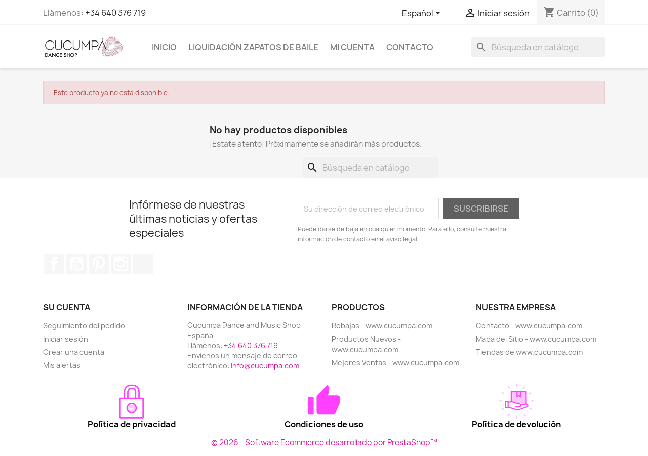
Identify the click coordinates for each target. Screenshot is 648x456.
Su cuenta (66, 307)
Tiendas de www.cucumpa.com (529, 352)
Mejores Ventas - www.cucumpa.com (395, 362)
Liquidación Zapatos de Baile (253, 47)
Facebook (54, 264)
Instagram (121, 264)
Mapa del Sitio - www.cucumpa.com (536, 339)
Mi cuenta (352, 47)
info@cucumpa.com (265, 365)
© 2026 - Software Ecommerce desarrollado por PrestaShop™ (324, 442)
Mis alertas (61, 365)
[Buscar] (538, 47)
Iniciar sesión (65, 339)
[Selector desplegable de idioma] (423, 14)
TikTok (143, 264)
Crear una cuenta (73, 352)
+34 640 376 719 (115, 12)
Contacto (409, 47)
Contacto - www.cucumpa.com (529, 325)
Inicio (164, 47)
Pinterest (99, 264)
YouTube (76, 264)
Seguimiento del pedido (84, 325)
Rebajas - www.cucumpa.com (382, 325)
